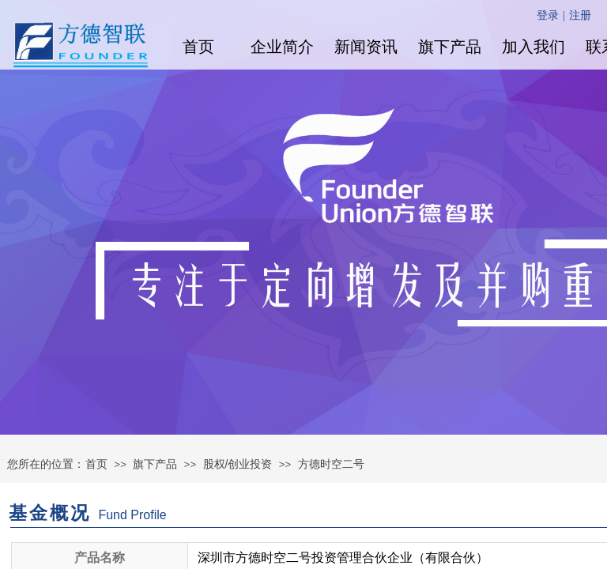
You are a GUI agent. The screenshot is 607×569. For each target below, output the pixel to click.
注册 (580, 15)
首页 (198, 46)
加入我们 (533, 46)
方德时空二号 (331, 464)
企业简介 (282, 46)
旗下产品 (449, 46)
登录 (548, 15)
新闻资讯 (366, 46)
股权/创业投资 (238, 464)
